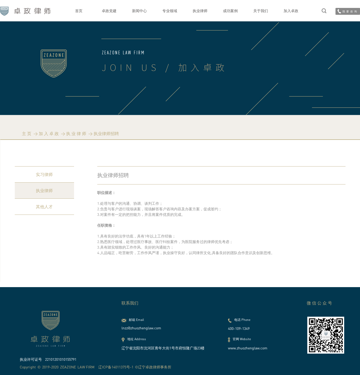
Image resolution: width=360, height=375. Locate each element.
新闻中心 (139, 10)
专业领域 (169, 10)
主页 (27, 133)
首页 (78, 10)
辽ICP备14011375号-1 (115, 367)
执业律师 (200, 10)
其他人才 (44, 206)
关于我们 (260, 10)
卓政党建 (109, 10)
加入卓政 (291, 10)
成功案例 (230, 10)
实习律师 (44, 174)
